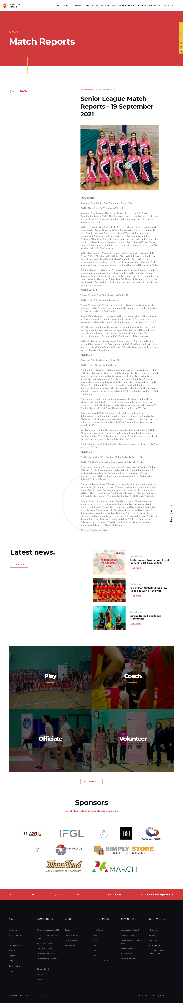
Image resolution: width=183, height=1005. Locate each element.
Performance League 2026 (48, 931)
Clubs (93, 6)
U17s (95, 942)
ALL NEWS (19, 565)
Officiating (153, 942)
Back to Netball (127, 937)
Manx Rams (98, 931)
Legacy (12, 957)
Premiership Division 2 (46, 950)
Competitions (80, 6)
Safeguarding (14, 967)
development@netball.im (160, 896)
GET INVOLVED (91, 783)
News (156, 6)
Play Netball (125, 6)
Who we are (14, 931)
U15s (94, 947)
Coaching (153, 937)
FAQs (11, 962)
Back (22, 91)
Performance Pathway (102, 962)
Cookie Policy (145, 997)
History (12, 952)
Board (11, 942)
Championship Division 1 (47, 955)
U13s (95, 952)
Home (57, 6)
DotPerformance (166, 997)
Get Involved (142, 6)
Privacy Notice (130, 997)
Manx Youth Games (129, 960)
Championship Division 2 (47, 960)
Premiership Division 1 (46, 945)
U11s (94, 957)
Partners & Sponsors (17, 947)
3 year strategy (15, 937)
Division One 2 (43, 970)
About (66, 6)
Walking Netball (127, 950)
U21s (95, 937)
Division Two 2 (43, 981)
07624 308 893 (113, 896)
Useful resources (71, 942)
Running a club (71, 937)
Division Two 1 (42, 976)
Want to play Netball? (130, 931)
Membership (70, 947)
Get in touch (181, 29)
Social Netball (126, 955)
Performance (107, 6)
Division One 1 (42, 965)
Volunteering (154, 947)
